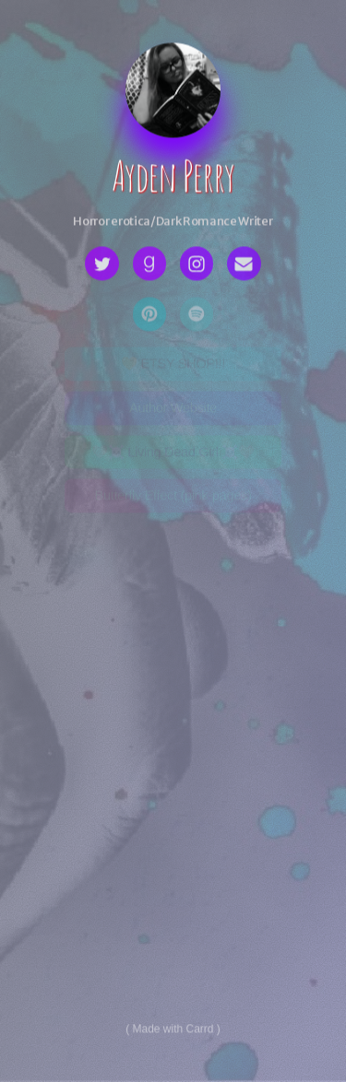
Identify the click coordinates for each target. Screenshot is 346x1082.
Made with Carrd (172, 1030)
